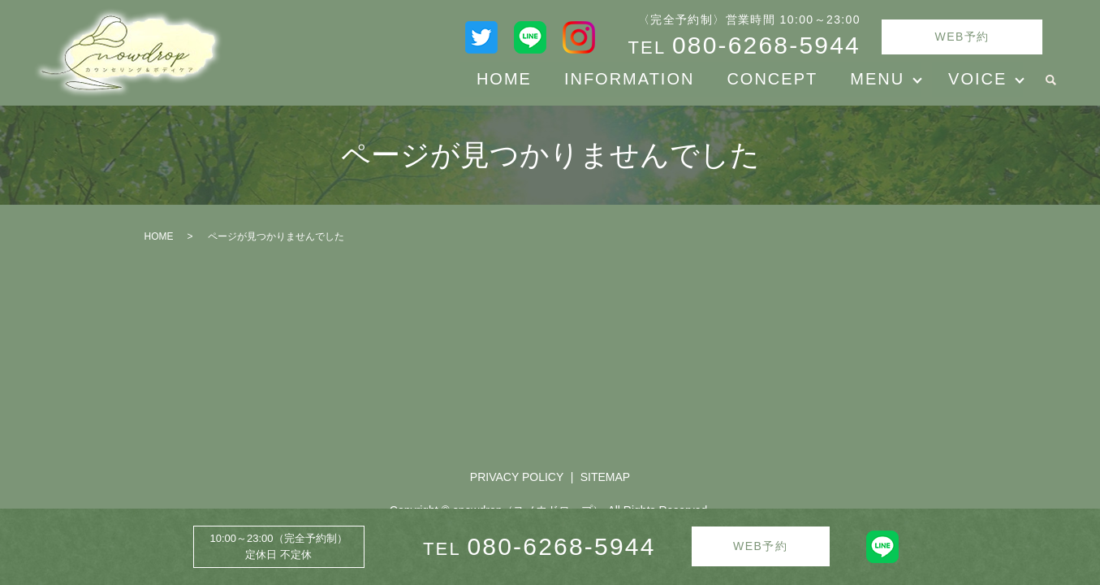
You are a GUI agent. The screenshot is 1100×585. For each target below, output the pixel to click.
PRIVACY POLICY (516, 476)
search (1050, 79)
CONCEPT (772, 79)
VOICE (977, 79)
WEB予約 (962, 36)
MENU (877, 79)
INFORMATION (629, 79)
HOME (504, 79)
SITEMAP (605, 476)
